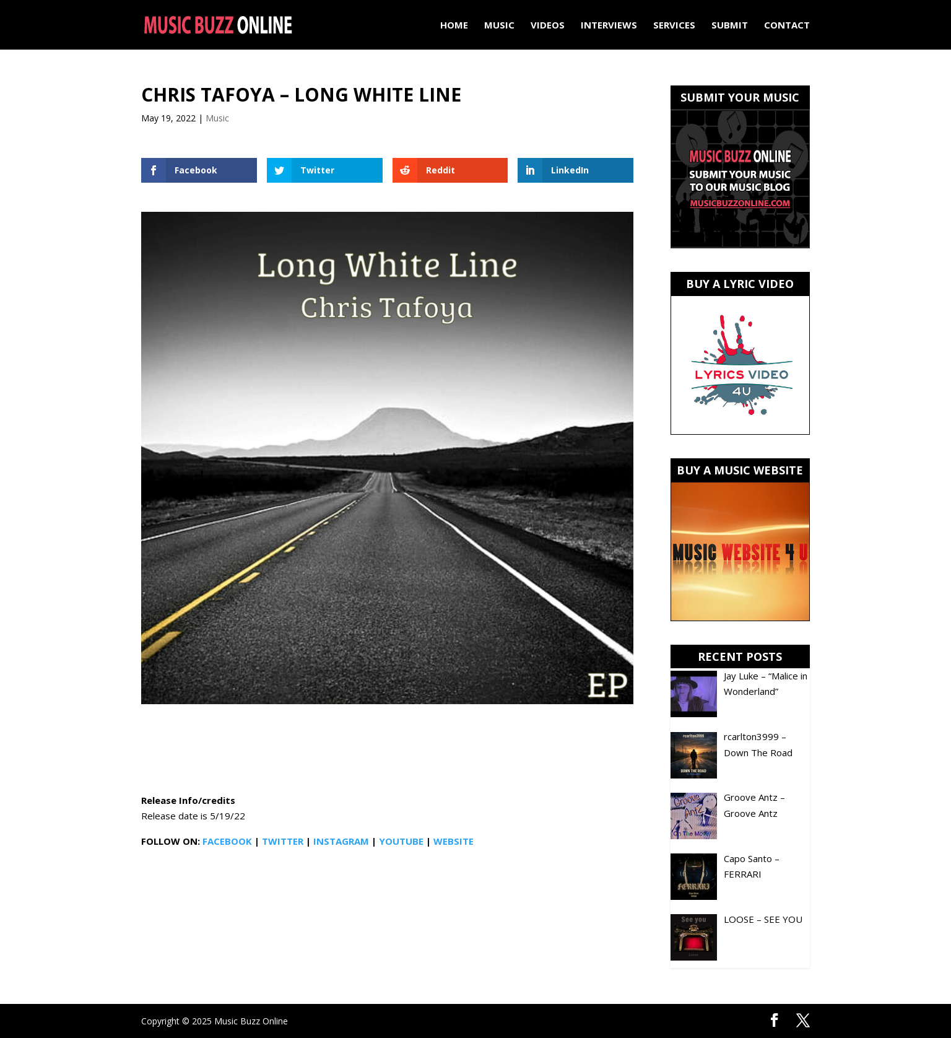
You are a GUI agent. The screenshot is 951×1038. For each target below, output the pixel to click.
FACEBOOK (227, 841)
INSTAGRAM (341, 841)
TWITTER (282, 841)
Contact (787, 25)
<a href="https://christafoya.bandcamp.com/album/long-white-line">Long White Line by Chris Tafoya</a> (387, 750)
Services (674, 25)
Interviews (609, 25)
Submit (729, 25)
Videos (548, 25)
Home (454, 25)
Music (499, 25)
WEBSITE (453, 841)
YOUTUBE (401, 841)
